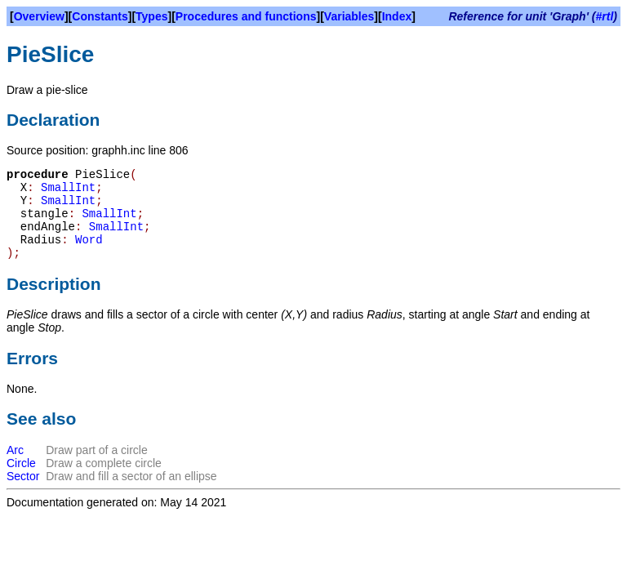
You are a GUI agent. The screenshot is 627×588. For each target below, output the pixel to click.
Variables (349, 16)
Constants (99, 16)
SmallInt (68, 187)
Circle (21, 463)
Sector (23, 476)
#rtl (605, 16)
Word (89, 240)
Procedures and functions (246, 16)
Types (151, 16)
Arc (15, 450)
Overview (39, 16)
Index (397, 16)
